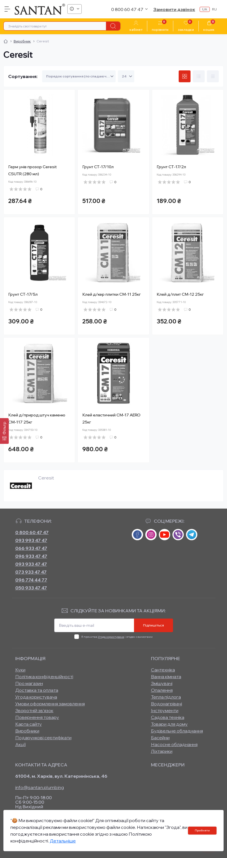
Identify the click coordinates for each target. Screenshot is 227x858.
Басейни (160, 737)
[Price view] (213, 76)
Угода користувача (111, 637)
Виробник (22, 41)
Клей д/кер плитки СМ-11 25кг (111, 294)
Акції (20, 744)
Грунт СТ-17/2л (171, 166)
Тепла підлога (166, 697)
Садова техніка (167, 717)
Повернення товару (37, 717)
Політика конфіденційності (44, 676)
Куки (20, 670)
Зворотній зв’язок (34, 710)
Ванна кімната (166, 676)
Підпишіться (153, 625)
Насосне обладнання (174, 744)
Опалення (162, 690)
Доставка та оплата (36, 690)
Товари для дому (169, 724)
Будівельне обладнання (177, 731)
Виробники (27, 731)
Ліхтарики (161, 751)
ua (204, 9)
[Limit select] (126, 76)
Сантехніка (163, 670)
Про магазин (29, 683)
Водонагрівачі (166, 703)
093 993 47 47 (31, 540)
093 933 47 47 (31, 564)
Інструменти (164, 710)
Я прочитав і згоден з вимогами (117, 637)
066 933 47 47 (31, 548)
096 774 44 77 (31, 580)
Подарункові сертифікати (43, 737)
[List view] (199, 76)
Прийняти (202, 830)
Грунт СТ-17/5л (23, 294)
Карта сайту (28, 724)
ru (214, 9)
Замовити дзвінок (174, 9)
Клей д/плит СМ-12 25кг (180, 294)
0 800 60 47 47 (32, 532)
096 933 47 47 (31, 556)
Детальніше (63, 841)
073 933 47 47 (31, 572)
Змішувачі (161, 683)
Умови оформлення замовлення (50, 703)
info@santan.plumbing (39, 787)
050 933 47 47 (31, 588)
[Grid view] (185, 76)
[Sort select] (79, 76)
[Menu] (7, 9)
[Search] (113, 26)
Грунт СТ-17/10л (98, 166)
